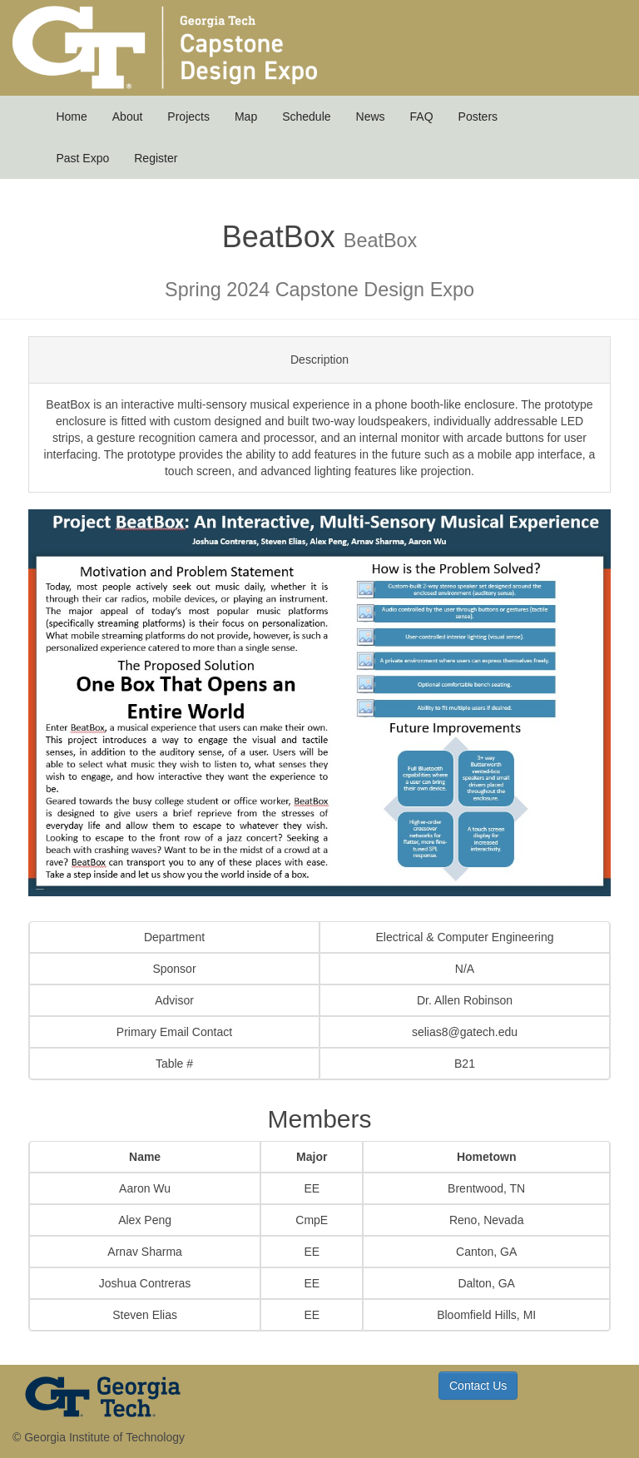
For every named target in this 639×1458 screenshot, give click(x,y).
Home (71, 116)
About (127, 116)
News (370, 116)
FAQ (421, 116)
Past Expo (82, 158)
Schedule (306, 116)
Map (246, 116)
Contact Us (478, 1385)
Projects (188, 116)
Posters (478, 116)
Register (155, 158)
